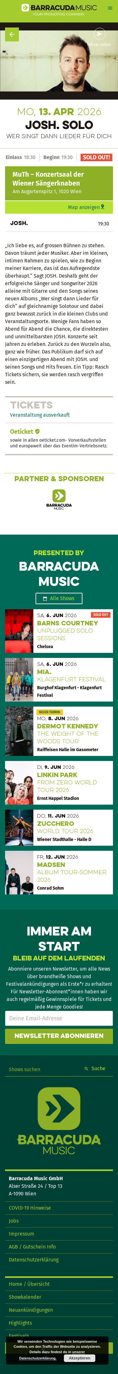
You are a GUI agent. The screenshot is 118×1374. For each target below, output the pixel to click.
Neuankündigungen (31, 1310)
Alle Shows (62, 598)
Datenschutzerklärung (34, 1260)
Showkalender (25, 1297)
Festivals (19, 1336)
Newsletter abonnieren (59, 1036)
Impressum (21, 1234)
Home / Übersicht (29, 1284)
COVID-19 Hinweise (30, 1208)
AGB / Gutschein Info (32, 1247)
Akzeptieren (79, 1358)
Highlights (20, 1323)
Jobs (14, 1221)
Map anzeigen (84, 207)
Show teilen (99, 44)
